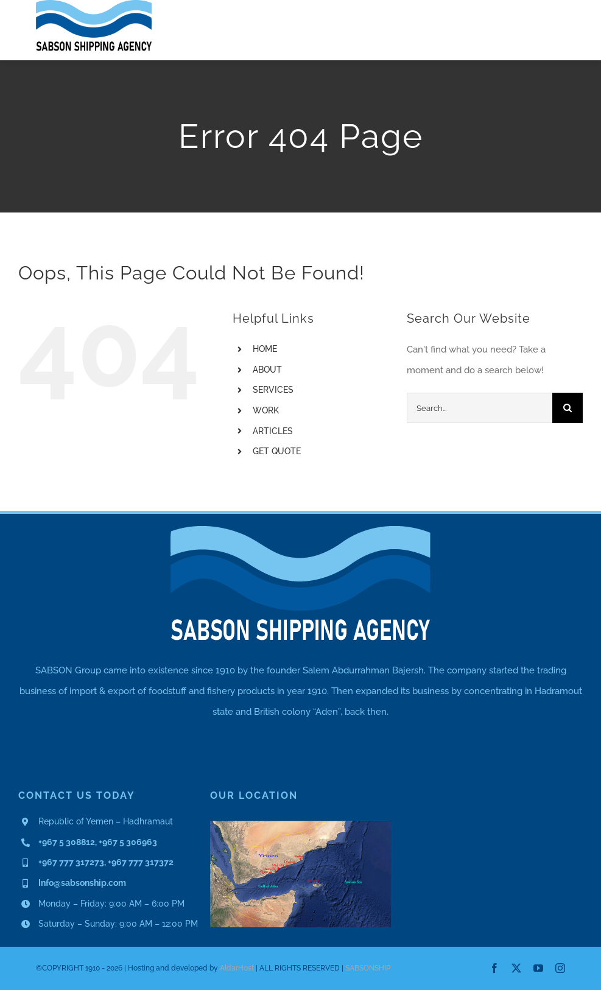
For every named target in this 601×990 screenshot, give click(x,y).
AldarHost (237, 968)
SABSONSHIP (367, 968)
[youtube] (538, 968)
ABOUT (267, 369)
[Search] (567, 408)
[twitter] (516, 968)
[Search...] (479, 408)
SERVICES (273, 390)
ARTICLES (273, 431)
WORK (266, 410)
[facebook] (494, 968)
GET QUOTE (277, 451)
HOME (265, 349)
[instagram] (560, 968)
